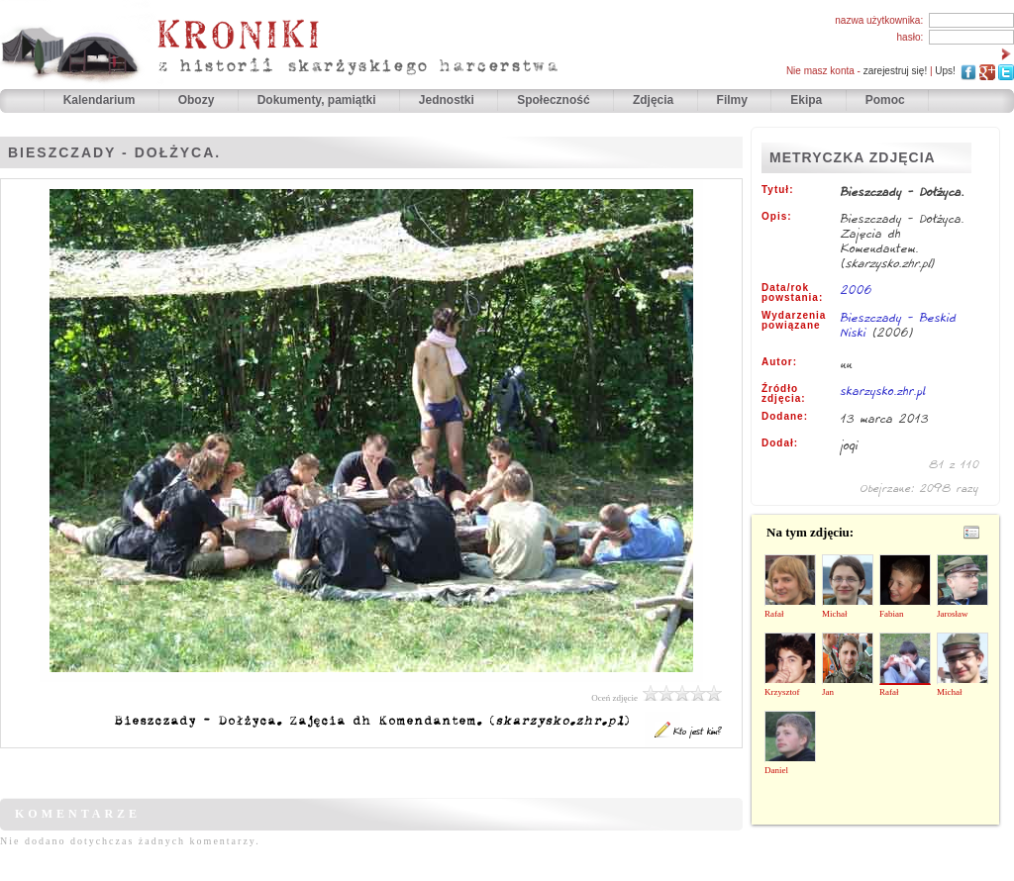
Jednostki (448, 100)
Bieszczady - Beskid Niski (899, 325)
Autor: (779, 362)
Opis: (776, 217)
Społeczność (555, 100)
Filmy (732, 100)
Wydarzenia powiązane (793, 321)
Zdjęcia (655, 100)
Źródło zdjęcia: (783, 394)
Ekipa (806, 100)
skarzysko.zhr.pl (883, 390)
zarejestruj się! (895, 70)
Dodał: (779, 443)
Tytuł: (777, 190)
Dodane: (784, 417)
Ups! (945, 70)
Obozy (198, 100)
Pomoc (885, 100)
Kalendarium (101, 100)
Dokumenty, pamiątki (318, 100)
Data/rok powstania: (792, 293)
